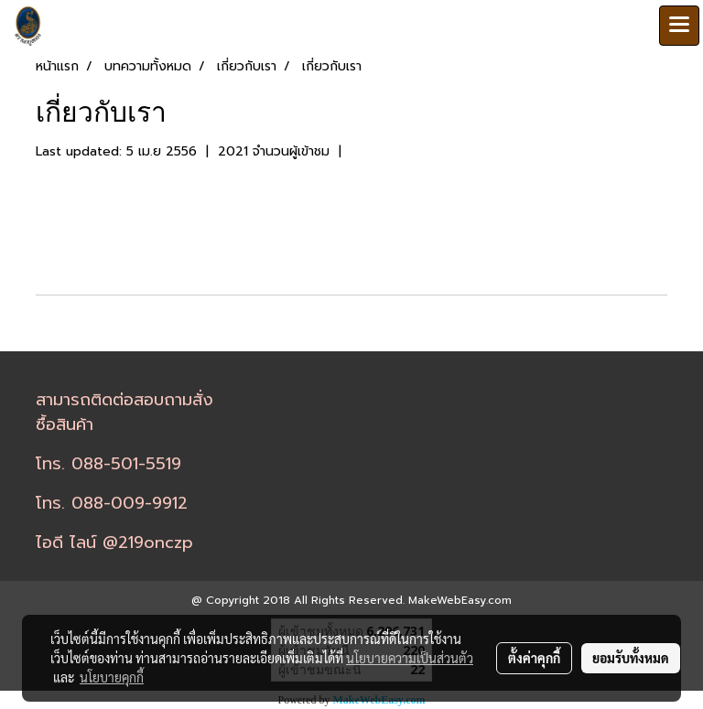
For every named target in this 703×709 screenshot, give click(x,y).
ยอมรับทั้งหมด (630, 658)
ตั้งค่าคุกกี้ (534, 658)
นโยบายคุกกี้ (112, 677)
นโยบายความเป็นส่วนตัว (409, 658)
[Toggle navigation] (679, 25)
